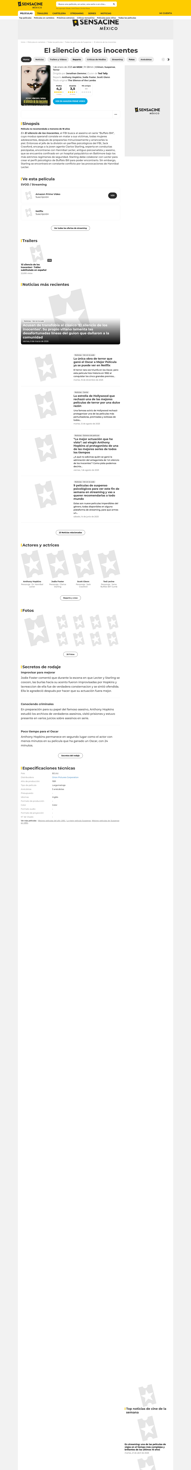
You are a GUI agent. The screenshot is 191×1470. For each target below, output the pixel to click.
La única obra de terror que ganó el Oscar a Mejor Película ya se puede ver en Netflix (95, 374)
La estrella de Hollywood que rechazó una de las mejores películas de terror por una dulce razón (97, 413)
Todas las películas (55, 54)
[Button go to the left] (163, 71)
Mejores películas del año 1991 (51, 833)
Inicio (23, 54)
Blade (68, 8)
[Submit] (114, 4)
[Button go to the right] (168, 71)
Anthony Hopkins (32, 593)
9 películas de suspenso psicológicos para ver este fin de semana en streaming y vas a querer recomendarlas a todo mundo (96, 504)
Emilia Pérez (85, 8)
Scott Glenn (83, 593)
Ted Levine (108, 593)
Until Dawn (75, 8)
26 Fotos (70, 666)
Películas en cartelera (36, 54)
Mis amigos (86, 98)
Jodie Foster (57, 593)
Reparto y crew (70, 610)
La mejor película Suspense (78, 833)
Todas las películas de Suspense (78, 54)
